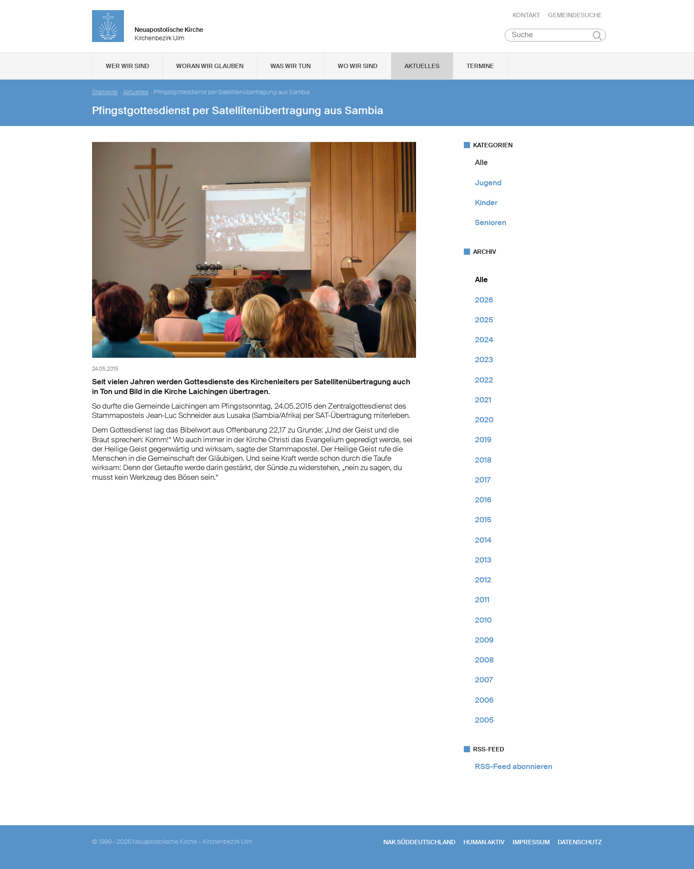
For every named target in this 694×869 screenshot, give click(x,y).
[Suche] (555, 35)
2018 (483, 460)
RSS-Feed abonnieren (513, 767)
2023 (484, 360)
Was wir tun (290, 67)
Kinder (486, 203)
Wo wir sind (358, 67)
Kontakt (526, 15)
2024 (484, 340)
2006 (484, 700)
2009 (484, 641)
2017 (482, 481)
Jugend (488, 183)
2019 (483, 440)
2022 (484, 380)
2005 (484, 721)
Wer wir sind (127, 67)
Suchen (597, 36)
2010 (483, 620)
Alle (481, 163)
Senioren (490, 223)
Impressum (531, 843)
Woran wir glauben (209, 67)
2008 (484, 661)
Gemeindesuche (575, 15)
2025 (484, 320)
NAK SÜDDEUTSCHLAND (419, 843)
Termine (480, 67)
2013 (483, 561)
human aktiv (484, 843)
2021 (483, 401)
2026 (484, 300)
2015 (483, 520)
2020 (484, 420)
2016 (483, 500)
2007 (484, 680)
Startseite (105, 93)
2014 (483, 540)
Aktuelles (422, 67)
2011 (482, 600)
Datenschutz (580, 843)
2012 (483, 581)
